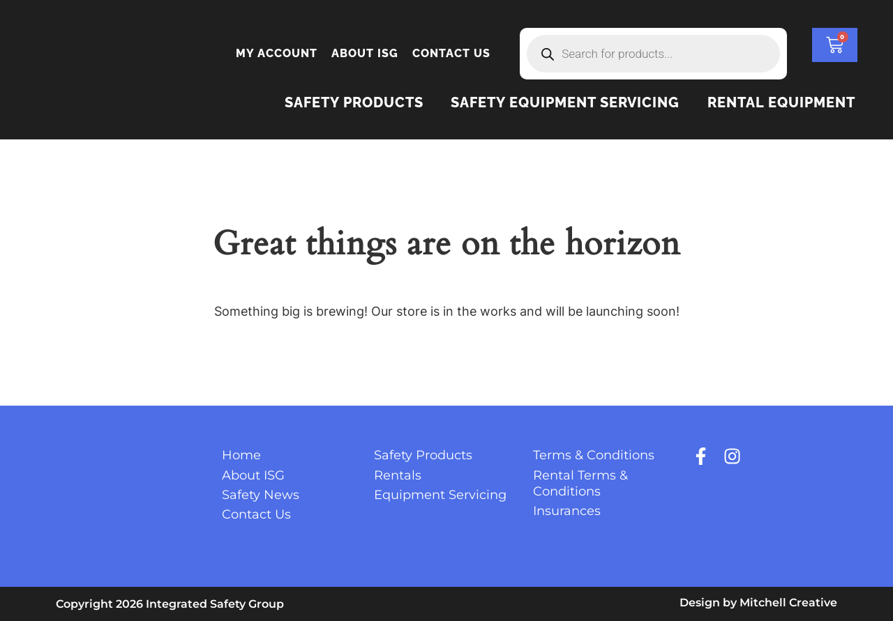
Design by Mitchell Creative (758, 602)
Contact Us (451, 53)
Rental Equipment (781, 102)
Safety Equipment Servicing (565, 102)
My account (276, 53)
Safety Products (353, 102)
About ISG (364, 53)
